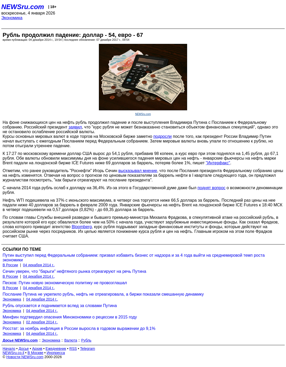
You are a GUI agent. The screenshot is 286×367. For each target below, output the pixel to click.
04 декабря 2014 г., (39, 265)
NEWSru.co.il (13, 353)
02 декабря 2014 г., (42, 322)
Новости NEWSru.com (24, 357)
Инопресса (56, 353)
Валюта (70, 340)
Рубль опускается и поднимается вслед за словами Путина (60, 305)
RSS (73, 348)
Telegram (87, 348)
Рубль (86, 340)
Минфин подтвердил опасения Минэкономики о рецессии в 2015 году (70, 317)
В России (10, 265)
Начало (9, 348)
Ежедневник (56, 348)
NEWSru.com (22, 7)
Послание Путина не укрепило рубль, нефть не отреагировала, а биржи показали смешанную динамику (103, 294)
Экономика (12, 18)
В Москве (35, 353)
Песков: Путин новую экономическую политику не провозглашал (65, 283)
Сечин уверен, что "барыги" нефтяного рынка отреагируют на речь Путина (74, 271)
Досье (23, 348)
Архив (37, 348)
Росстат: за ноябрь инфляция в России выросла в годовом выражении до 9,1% (79, 328)
